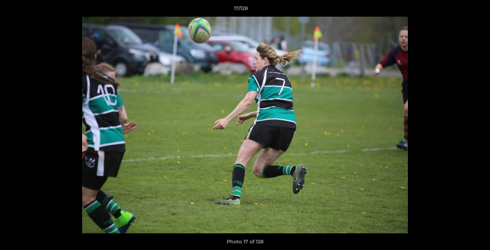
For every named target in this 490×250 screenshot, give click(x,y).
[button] (461, 10)
